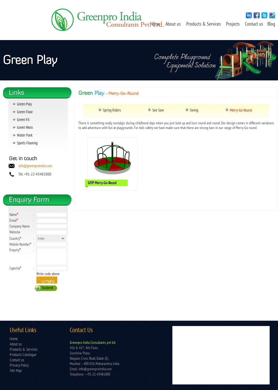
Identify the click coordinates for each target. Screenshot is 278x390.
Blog (271, 24)
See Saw (158, 110)
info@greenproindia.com (35, 166)
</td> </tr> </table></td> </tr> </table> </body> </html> (221, 355)
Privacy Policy (19, 365)
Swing (194, 110)
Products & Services (203, 24)
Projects (233, 24)
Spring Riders (112, 110)
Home (155, 24)
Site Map (16, 371)
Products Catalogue (23, 355)
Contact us (254, 24)
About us (173, 24)
